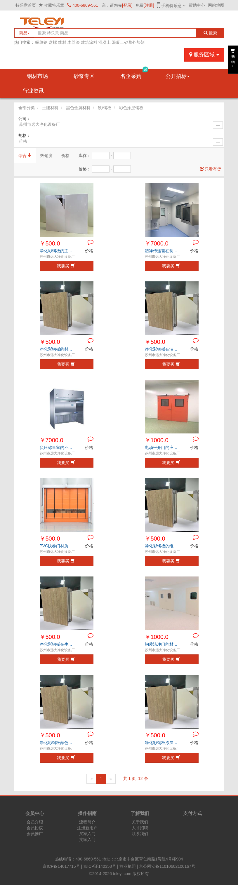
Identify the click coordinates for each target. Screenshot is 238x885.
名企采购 (134, 74)
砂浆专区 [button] (84, 76)
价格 (23, 141)
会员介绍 (35, 822)
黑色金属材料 (78, 107)
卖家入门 (87, 839)
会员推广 (35, 833)
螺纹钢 (41, 42)
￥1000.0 (156, 440)
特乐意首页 (25, 5)
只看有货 (210, 169)
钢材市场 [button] (37, 76)
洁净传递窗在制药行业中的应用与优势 (163, 250)
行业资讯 (33, 91)
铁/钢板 (104, 107)
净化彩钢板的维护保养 (163, 545)
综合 (25, 155)
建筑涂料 (89, 42)
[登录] (127, 5)
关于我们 (140, 822)
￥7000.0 (156, 243)
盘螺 (53, 42)
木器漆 (73, 42)
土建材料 (50, 107)
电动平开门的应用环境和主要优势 (163, 447)
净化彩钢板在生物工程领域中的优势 (58, 644)
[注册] (149, 5)
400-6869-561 (82, 5)
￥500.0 (50, 243)
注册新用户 (87, 827)
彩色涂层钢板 (131, 107)
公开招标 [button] (178, 76)
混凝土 (104, 42)
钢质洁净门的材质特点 (163, 644)
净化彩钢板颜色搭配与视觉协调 (58, 742)
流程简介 (87, 822)
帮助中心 (197, 5)
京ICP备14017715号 (61, 866)
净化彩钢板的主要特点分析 (58, 250)
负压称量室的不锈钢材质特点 (58, 447)
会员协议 (35, 827)
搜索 (210, 33)
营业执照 (127, 866)
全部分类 (26, 107)
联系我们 (140, 833)
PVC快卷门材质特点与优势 (58, 545)
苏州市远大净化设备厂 (39, 124)
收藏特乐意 (54, 5)
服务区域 (204, 55)
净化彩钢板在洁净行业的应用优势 (163, 349)
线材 (62, 42)
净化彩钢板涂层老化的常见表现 (163, 742)
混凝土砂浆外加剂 (128, 42)
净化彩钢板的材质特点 (58, 349)
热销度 (46, 155)
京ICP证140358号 (99, 866)
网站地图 (216, 5)
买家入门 (87, 833)
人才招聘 (140, 827)
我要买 (66, 266)
